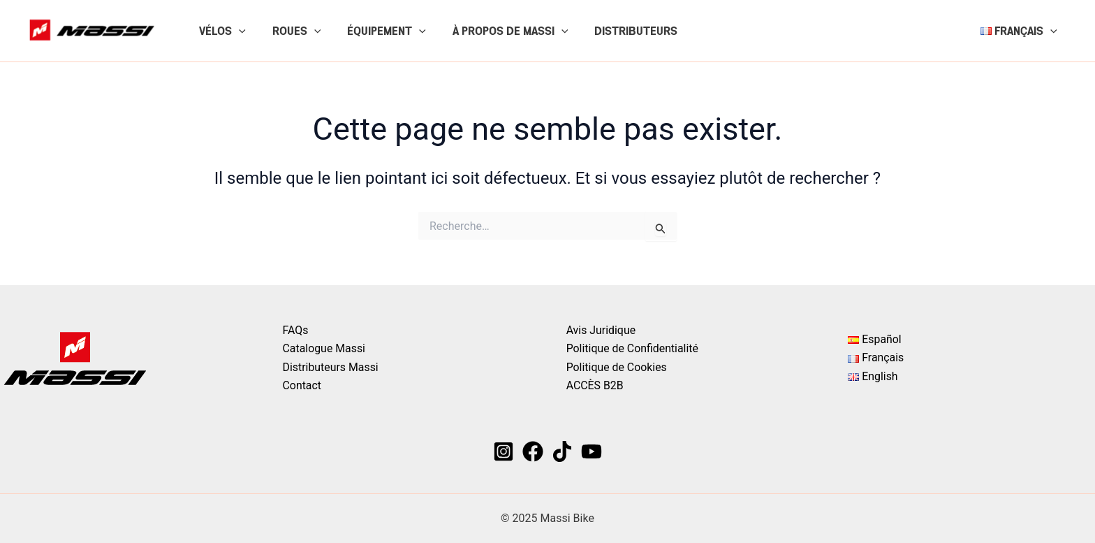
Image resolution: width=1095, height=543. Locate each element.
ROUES (290, 31)
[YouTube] (591, 451)
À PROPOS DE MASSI (496, 31)
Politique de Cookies (615, 366)
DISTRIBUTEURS (617, 30)
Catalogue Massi (324, 348)
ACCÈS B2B (594, 385)
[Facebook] (532, 451)
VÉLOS (220, 31)
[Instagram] (503, 451)
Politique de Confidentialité (631, 348)
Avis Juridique (600, 329)
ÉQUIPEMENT (376, 31)
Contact (302, 385)
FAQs (296, 329)
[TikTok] (562, 451)
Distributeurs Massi (331, 366)
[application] (237, 31)
